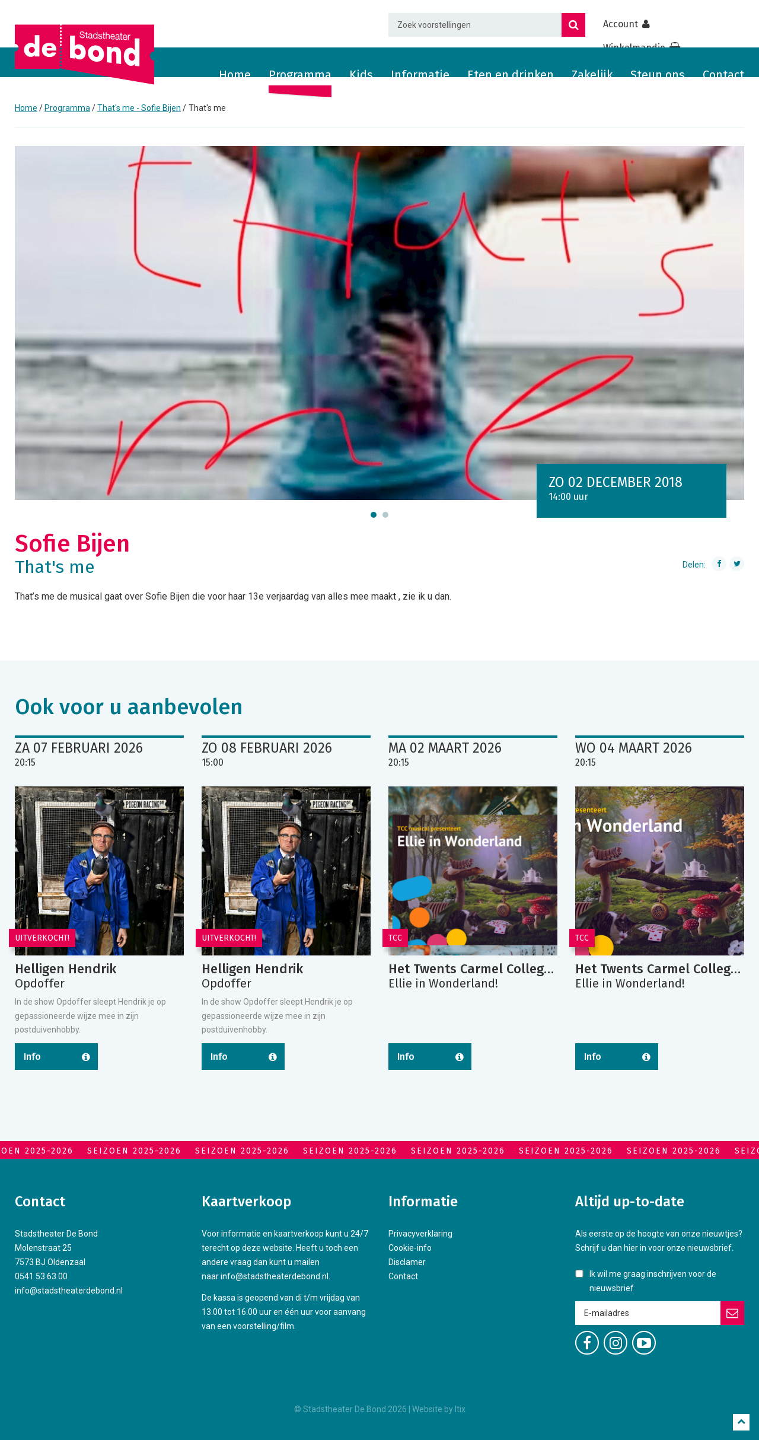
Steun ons (657, 75)
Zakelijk (592, 75)
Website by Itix (438, 1409)
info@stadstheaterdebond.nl (69, 1290)
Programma (300, 75)
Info (32, 1056)
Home (235, 75)
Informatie (420, 75)
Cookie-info (410, 1248)
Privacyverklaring (420, 1233)
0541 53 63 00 (41, 1276)
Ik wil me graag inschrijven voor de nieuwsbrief (652, 1281)
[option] (379, 323)
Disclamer (407, 1262)
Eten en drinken (510, 75)
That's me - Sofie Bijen (139, 108)
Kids (361, 75)
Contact (723, 75)
